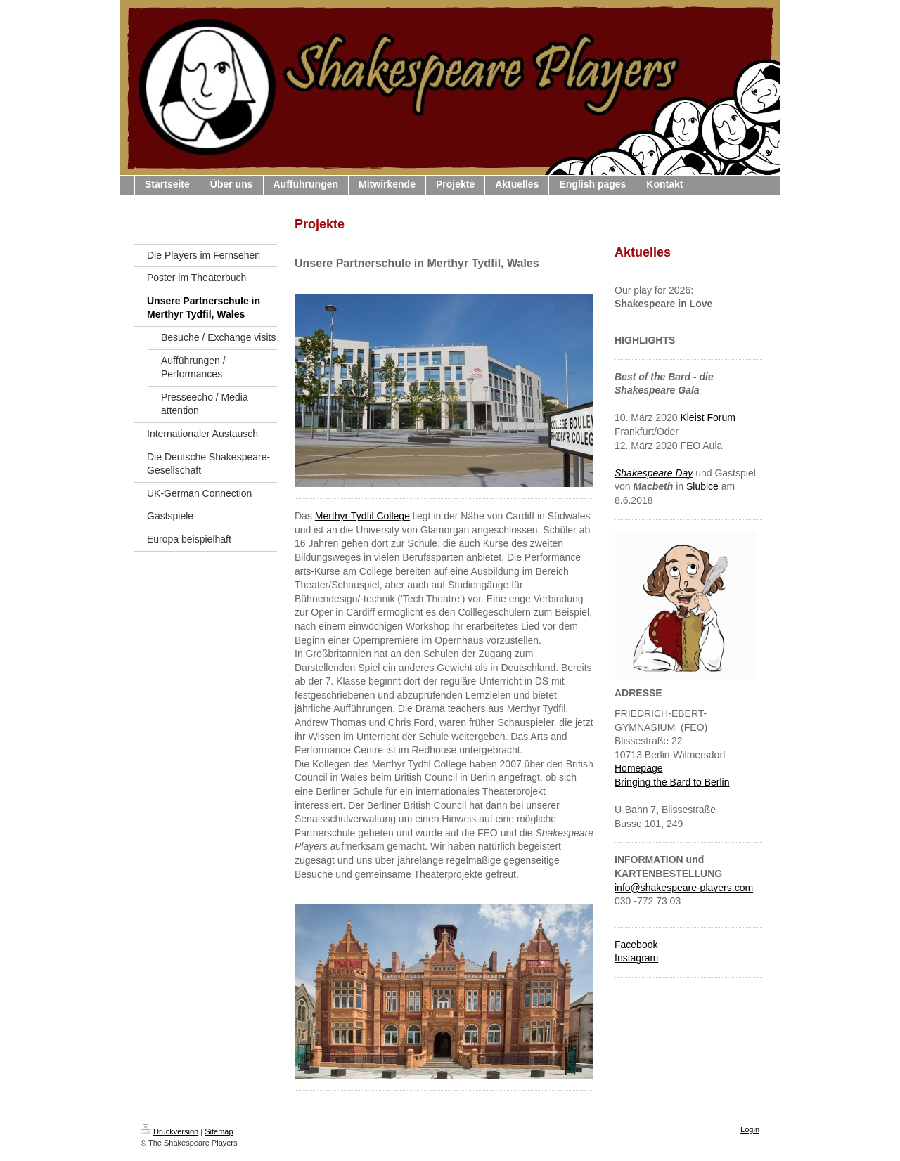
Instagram (636, 958)
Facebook (636, 944)
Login (749, 1129)
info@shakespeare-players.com (684, 887)
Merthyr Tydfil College (362, 515)
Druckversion (169, 1131)
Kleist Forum (707, 417)
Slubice (702, 486)
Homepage (639, 768)
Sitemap (219, 1131)
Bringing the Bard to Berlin (672, 782)
